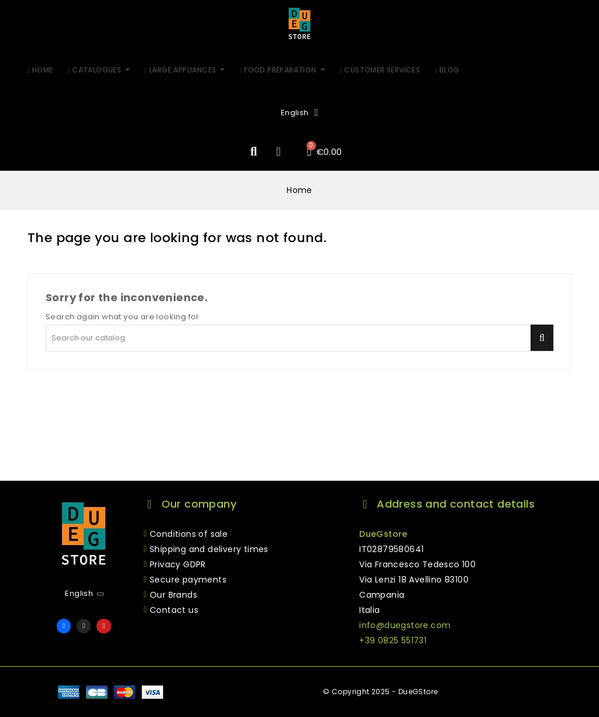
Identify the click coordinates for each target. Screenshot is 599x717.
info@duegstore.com (404, 625)
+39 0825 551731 (392, 640)
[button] (253, 152)
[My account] (278, 151)
